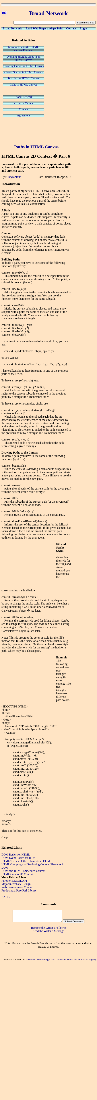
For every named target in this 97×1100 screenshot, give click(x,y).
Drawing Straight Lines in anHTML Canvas (23, 58)
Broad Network (12, 28)
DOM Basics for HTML (15, 854)
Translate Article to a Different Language (77, 959)
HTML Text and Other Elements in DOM (25, 861)
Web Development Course (16, 887)
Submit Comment (73, 921)
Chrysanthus (13, 176)
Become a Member (23, 103)
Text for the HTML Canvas (23, 78)
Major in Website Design (16, 883)
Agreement (23, 115)
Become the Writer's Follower (48, 927)
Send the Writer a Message (48, 931)
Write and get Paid (46, 959)
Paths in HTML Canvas (23, 84)
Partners (31, 959)
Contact (71, 28)
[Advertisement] (36, 131)
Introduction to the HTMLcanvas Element (23, 49)
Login (83, 28)
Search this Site (85, 22)
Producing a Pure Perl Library (18, 890)
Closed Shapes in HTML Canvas (23, 72)
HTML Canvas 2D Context (17, 874)
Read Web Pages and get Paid (44, 28)
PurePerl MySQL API (14, 880)
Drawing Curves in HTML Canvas (23, 66)
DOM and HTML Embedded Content (23, 870)
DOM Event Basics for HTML (19, 857)
